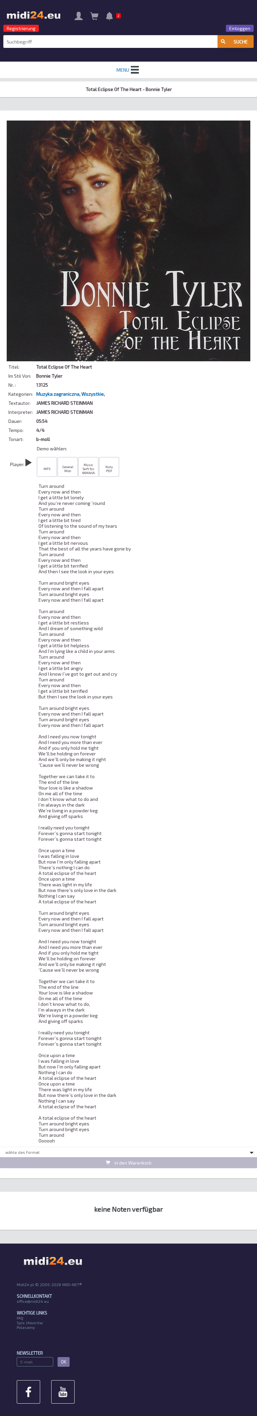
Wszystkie (92, 394)
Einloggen (239, 28)
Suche (234, 42)
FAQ (20, 1318)
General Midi (67, 469)
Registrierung (21, 28)
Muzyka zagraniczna (57, 394)
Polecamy (26, 1327)
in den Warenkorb (129, 1163)
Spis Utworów (30, 1322)
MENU (128, 70)
